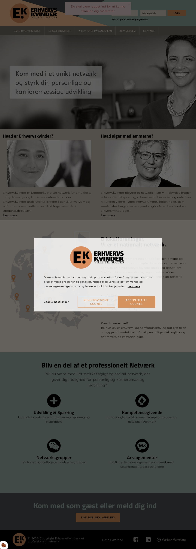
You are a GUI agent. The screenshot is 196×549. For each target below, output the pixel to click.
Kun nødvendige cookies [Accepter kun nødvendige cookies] (96, 302)
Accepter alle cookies (136, 302)
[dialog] (98, 274)
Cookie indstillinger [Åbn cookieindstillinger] (56, 301)
